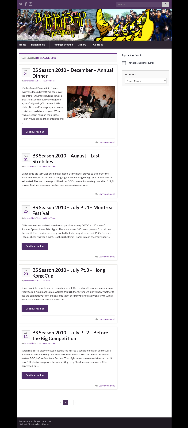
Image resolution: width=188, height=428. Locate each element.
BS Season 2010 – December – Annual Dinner (72, 73)
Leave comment (107, 142)
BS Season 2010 (43, 81)
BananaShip (39, 44)
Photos (53, 81)
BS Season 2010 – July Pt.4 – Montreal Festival (73, 210)
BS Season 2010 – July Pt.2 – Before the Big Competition (70, 335)
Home (22, 44)
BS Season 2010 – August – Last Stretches (66, 158)
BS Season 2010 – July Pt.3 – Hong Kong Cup (68, 273)
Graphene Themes (41, 424)
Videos (53, 166)
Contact (98, 44)
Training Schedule (62, 44)
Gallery (83, 44)
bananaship (29, 81)
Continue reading (35, 131)
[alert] (145, 63)
